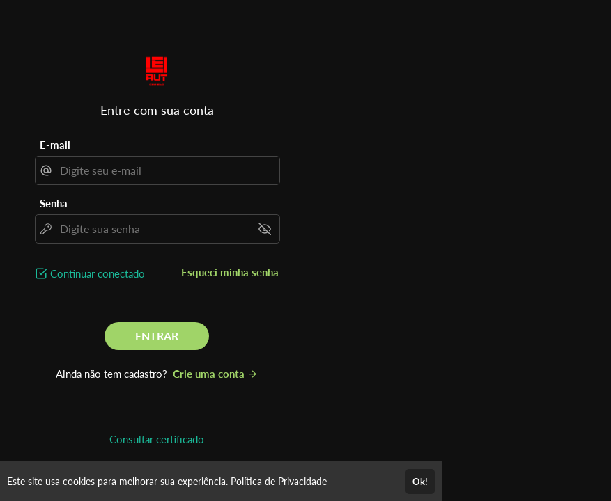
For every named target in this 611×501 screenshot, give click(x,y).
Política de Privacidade (279, 481)
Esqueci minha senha (230, 272)
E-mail (55, 144)
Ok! (420, 481)
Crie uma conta (215, 373)
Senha (54, 203)
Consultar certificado (156, 439)
